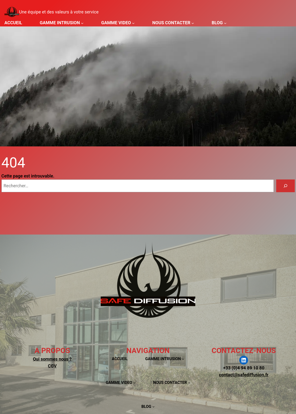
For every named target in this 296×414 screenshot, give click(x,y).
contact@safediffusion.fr (243, 374)
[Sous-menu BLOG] (225, 23)
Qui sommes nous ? (52, 359)
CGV (52, 365)
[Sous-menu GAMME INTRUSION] (82, 23)
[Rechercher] (285, 185)
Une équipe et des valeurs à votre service (59, 11)
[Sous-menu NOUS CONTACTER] (192, 23)
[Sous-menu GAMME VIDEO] (133, 23)
